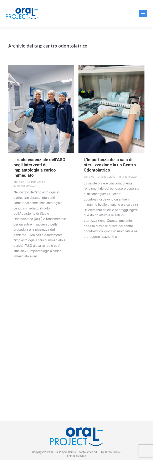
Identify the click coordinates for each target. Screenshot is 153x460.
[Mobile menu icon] (143, 13)
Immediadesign (76, 455)
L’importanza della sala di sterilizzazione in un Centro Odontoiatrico (110, 165)
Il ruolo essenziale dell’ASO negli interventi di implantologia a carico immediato (39, 167)
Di (36, 181)
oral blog (19, 181)
